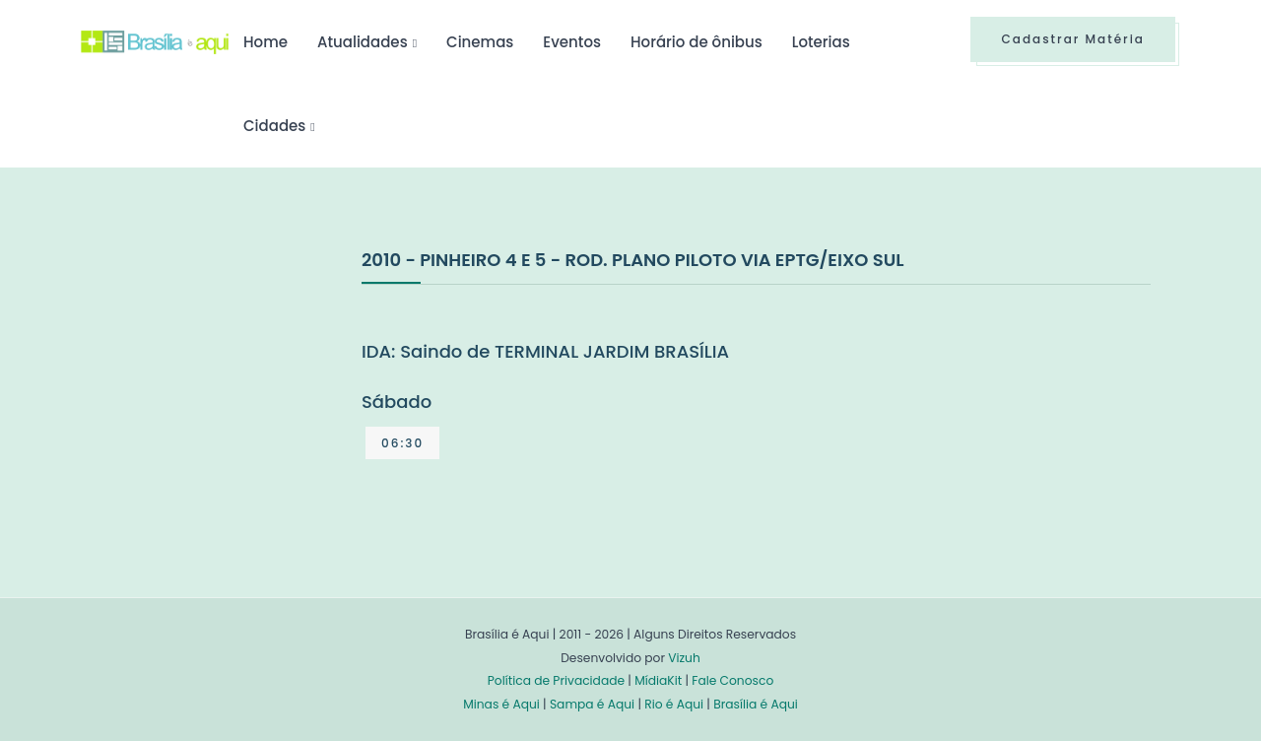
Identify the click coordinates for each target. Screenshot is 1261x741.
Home (265, 42)
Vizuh (684, 657)
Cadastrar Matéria (1073, 39)
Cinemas (479, 42)
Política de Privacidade (556, 680)
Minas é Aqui (501, 704)
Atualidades (362, 42)
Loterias (821, 42)
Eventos (572, 42)
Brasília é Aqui (755, 704)
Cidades (274, 125)
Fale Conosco (732, 680)
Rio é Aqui (673, 704)
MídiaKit (658, 680)
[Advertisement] (228, 393)
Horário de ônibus (696, 42)
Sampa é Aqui (592, 704)
